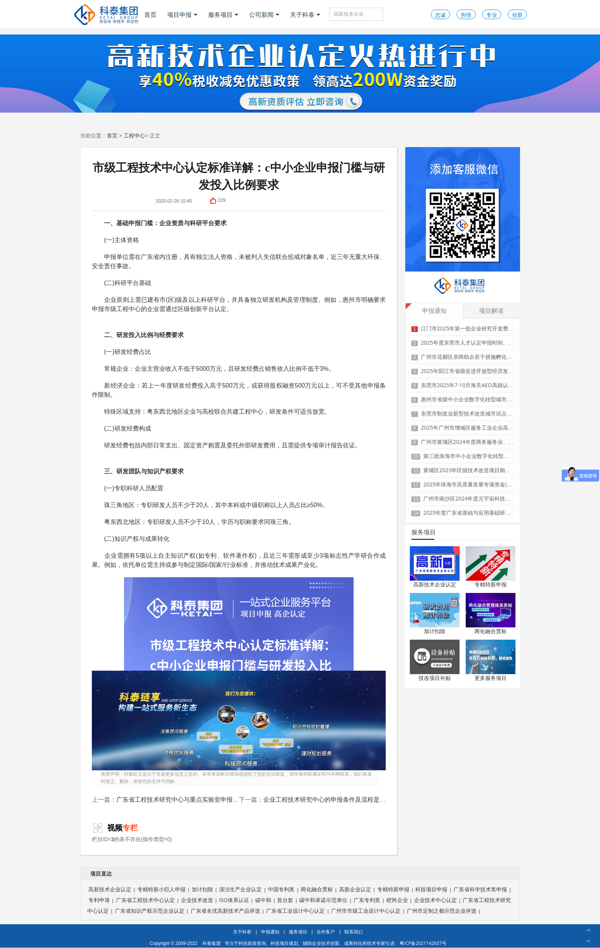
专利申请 (99, 900)
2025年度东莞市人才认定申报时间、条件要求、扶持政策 (488, 338)
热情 (466, 14)
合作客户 (325, 931)
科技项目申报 (431, 889)
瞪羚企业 (397, 900)
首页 (150, 14)
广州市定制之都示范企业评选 (441, 910)
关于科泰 (305, 14)
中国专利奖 (281, 889)
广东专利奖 (367, 900)
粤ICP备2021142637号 (423, 943)
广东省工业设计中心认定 (295, 910)
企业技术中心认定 (435, 900)
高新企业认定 (355, 889)
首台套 (285, 900)
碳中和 (263, 900)
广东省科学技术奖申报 (480, 889)
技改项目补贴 (435, 677)
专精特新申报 (490, 584)
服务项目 (223, 14)
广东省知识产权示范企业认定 (149, 910)
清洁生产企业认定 (240, 889)
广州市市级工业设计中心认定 (366, 910)
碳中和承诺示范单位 (323, 900)
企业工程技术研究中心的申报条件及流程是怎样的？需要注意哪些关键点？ (364, 799)
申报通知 (270, 931)
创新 (517, 14)
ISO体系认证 (234, 900)
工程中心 (134, 135)
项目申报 (182, 14)
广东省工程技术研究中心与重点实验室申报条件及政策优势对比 (202, 799)
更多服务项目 (490, 677)
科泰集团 (211, 943)
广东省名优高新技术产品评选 (225, 910)
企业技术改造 (197, 900)
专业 (491, 14)
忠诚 (440, 14)
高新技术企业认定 (434, 584)
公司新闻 (264, 14)
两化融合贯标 (490, 631)
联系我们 (353, 931)
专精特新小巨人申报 (161, 889)
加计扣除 (434, 631)
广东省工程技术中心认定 (145, 900)
